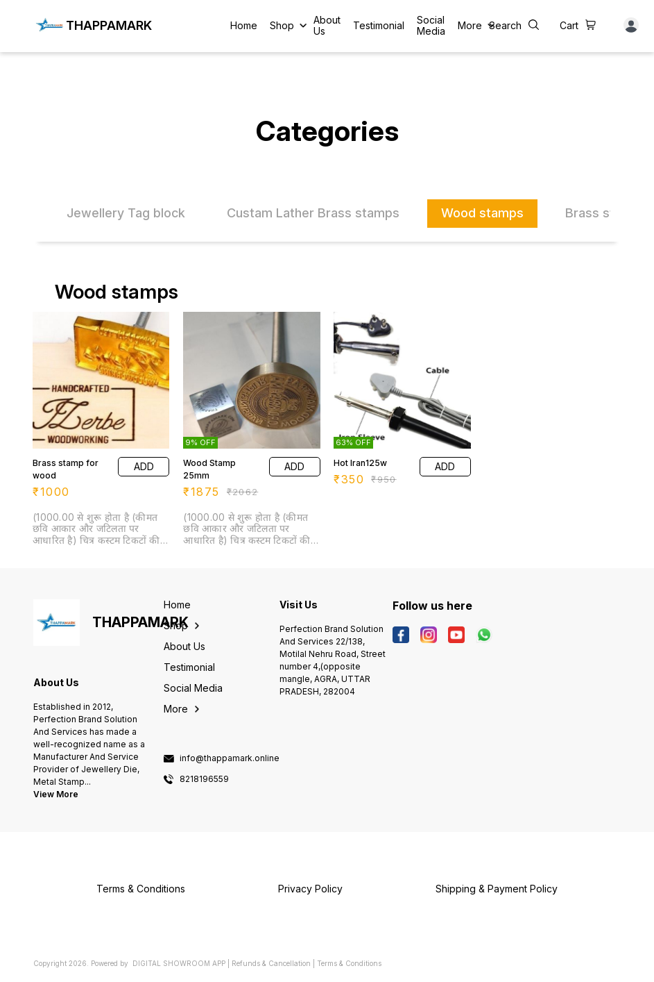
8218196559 (204, 779)
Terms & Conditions (349, 963)
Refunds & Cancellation (271, 963)
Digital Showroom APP (178, 963)
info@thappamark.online (229, 758)
